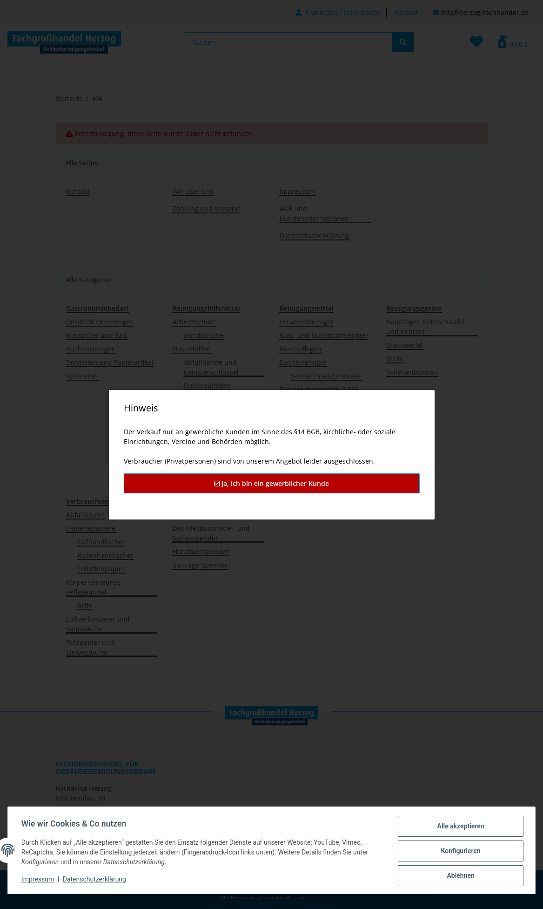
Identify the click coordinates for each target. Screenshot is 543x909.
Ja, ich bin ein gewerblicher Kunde (271, 483)
